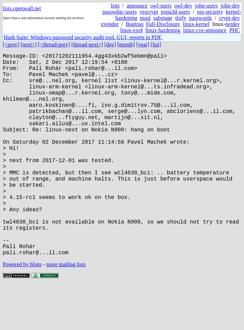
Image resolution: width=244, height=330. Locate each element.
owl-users (161, 6)
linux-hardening (163, 30)
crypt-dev (229, 18)
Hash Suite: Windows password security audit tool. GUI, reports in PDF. (83, 37)
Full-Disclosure (163, 24)
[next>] (29, 44)
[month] (126, 44)
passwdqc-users (120, 12)
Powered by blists (22, 309)
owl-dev (183, 6)
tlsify (181, 18)
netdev (232, 24)
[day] (110, 44)
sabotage (163, 18)
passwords (200, 18)
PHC (234, 30)
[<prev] (11, 44)
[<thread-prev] (54, 44)
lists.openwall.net (22, 8)
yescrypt (148, 12)
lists (115, 6)
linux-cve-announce (205, 30)
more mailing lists (66, 309)
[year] (142, 44)
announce (137, 6)
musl (145, 18)
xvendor (110, 24)
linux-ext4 (131, 30)
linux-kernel (196, 24)
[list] (156, 44)
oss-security (210, 12)
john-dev (230, 6)
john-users (206, 6)
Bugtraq (135, 24)
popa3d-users (175, 12)
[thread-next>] (87, 44)
